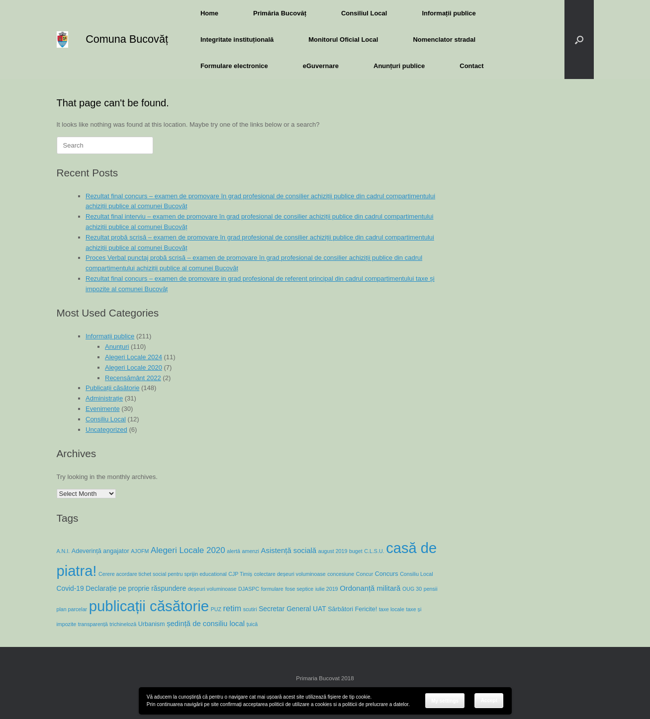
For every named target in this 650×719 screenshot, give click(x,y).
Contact (471, 66)
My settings (445, 701)
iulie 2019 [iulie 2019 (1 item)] (326, 589)
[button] (579, 39)
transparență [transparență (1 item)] (93, 624)
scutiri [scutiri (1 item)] (250, 609)
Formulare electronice (234, 66)
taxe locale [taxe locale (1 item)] (391, 609)
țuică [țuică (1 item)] (252, 624)
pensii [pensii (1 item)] (431, 589)
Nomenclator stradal (444, 39)
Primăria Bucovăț (279, 13)
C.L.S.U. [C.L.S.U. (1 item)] (374, 551)
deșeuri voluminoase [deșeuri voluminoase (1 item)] (212, 589)
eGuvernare (321, 66)
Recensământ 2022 (133, 378)
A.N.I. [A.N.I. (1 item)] (63, 551)
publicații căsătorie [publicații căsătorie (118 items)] (149, 606)
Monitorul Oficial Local (343, 39)
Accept (489, 700)
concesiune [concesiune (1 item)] (340, 574)
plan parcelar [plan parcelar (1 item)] (72, 609)
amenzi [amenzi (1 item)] (250, 551)
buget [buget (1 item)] (356, 551)
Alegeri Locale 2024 (133, 357)
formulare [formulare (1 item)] (272, 589)
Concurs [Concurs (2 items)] (386, 573)
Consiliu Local (106, 419)
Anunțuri (117, 346)
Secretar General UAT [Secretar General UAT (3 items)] (292, 609)
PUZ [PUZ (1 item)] (216, 609)
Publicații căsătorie (112, 388)
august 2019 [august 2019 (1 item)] (333, 551)
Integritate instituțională (237, 39)
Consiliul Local (364, 13)
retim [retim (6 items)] (232, 608)
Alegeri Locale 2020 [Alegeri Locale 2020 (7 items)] (188, 550)
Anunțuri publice (399, 66)
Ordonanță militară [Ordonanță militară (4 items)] (370, 588)
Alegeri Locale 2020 (133, 367)
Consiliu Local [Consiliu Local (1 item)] (416, 574)
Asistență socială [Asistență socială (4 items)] (289, 551)
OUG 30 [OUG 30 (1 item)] (412, 589)
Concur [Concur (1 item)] (364, 574)
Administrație (104, 398)
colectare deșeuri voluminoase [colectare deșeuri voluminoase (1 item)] (290, 574)
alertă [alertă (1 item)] (233, 551)
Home (209, 13)
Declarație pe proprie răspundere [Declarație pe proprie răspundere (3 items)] (136, 588)
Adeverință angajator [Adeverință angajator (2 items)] (100, 551)
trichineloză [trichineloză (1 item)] (122, 624)
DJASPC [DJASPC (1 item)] (248, 589)
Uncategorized (106, 429)
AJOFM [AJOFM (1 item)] (140, 551)
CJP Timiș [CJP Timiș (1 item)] (240, 574)
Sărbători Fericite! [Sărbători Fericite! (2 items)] (352, 609)
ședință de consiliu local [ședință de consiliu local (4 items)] (206, 624)
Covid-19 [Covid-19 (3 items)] (70, 588)
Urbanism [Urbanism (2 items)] (151, 624)
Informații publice (448, 13)
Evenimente (103, 408)
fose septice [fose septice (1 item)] (299, 589)
